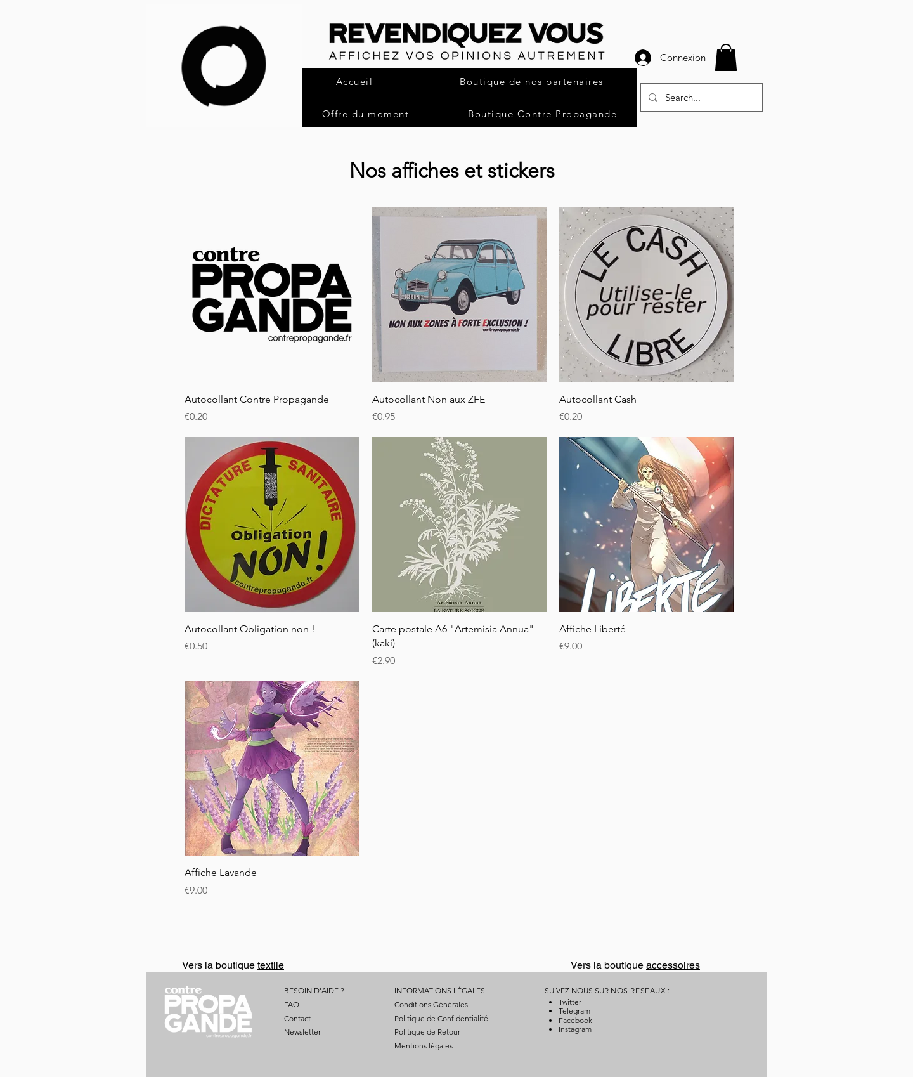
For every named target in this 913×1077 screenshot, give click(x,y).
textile (270, 965)
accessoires (673, 965)
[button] (726, 57)
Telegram (574, 1010)
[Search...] (700, 97)
